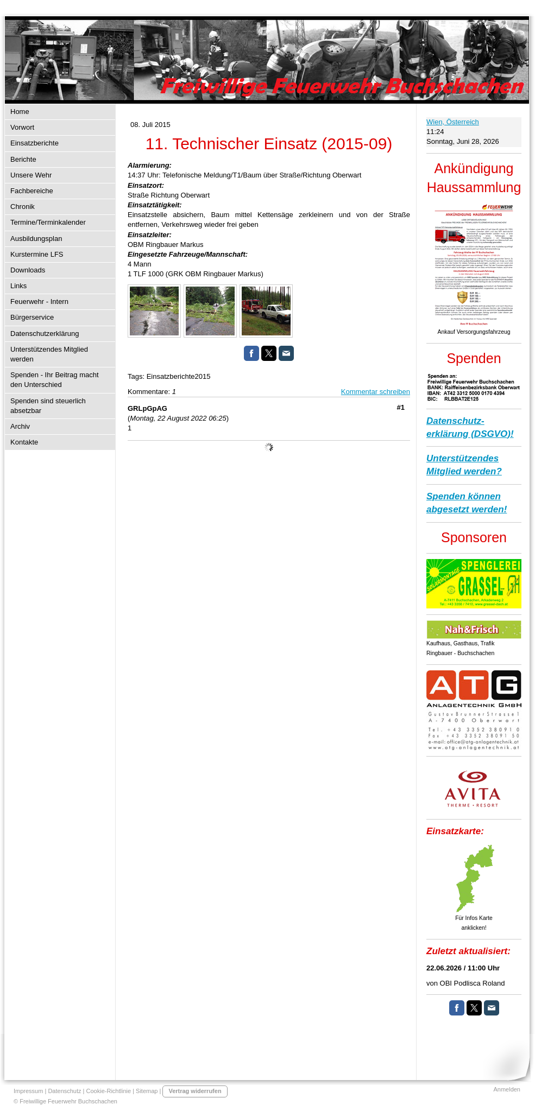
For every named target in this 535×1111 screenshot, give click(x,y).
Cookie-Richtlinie (108, 1091)
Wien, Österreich (452, 122)
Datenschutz (64, 1091)
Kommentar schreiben (375, 392)
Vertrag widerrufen (194, 1091)
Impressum (28, 1091)
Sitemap (147, 1091)
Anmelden (506, 1089)
